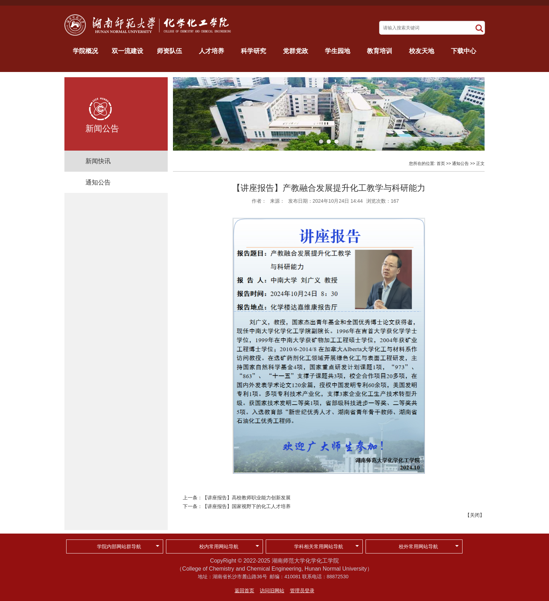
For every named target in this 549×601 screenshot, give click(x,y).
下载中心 (463, 51)
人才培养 (211, 51)
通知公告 (98, 182)
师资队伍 (169, 51)
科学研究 (253, 51)
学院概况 (85, 51)
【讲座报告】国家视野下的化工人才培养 (246, 506)
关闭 (475, 515)
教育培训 (379, 51)
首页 (441, 163)
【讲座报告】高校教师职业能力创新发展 (246, 497)
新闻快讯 (98, 161)
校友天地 (421, 51)
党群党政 (295, 51)
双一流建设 (127, 51)
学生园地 (337, 51)
